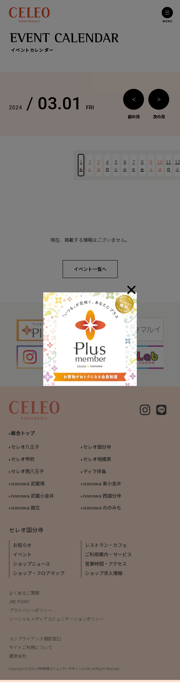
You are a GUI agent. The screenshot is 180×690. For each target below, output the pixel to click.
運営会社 (17, 658)
